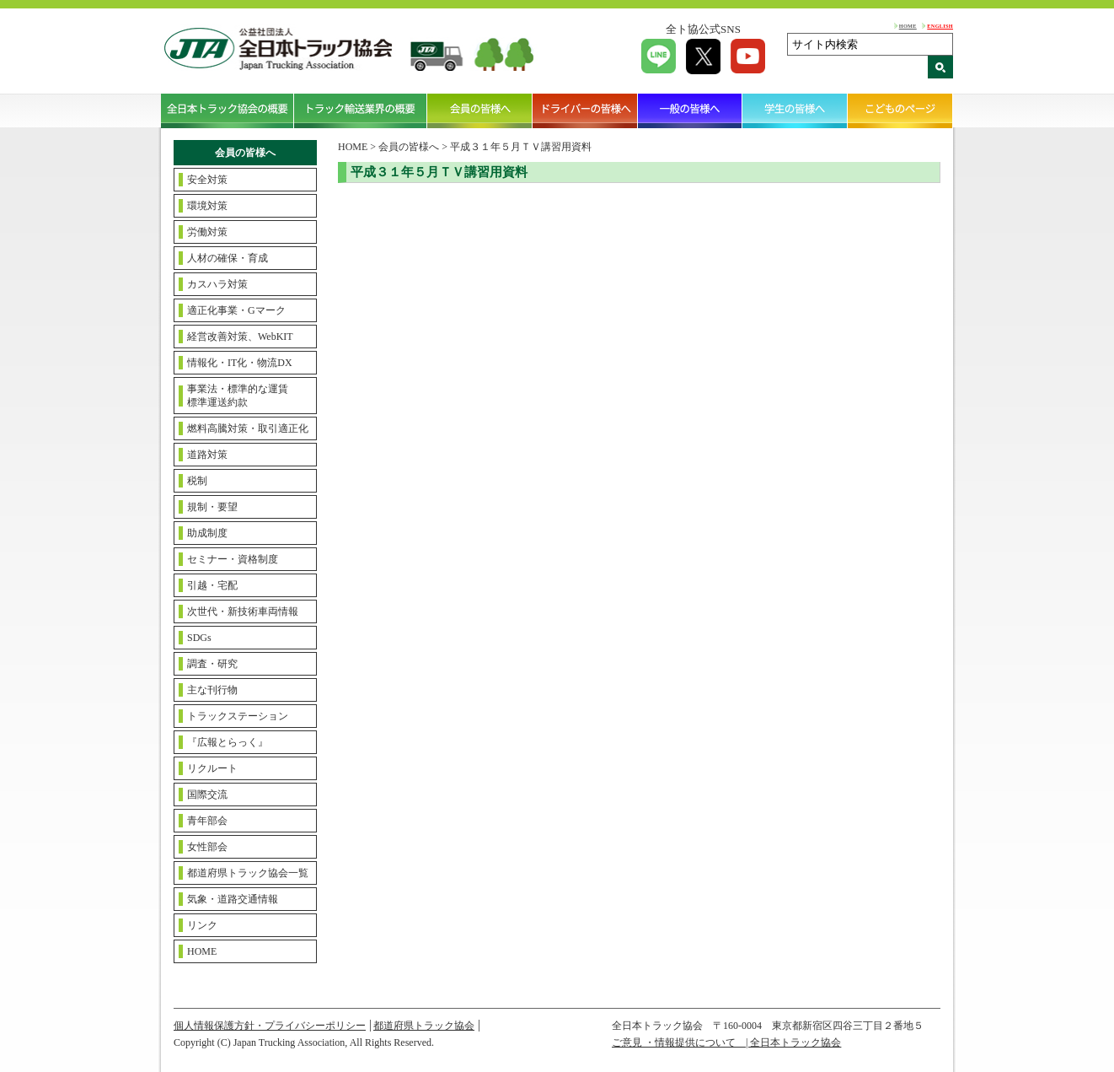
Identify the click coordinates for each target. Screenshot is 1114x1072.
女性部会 (207, 847)
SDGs (199, 638)
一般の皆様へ (690, 110)
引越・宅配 (212, 585)
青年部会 (207, 821)
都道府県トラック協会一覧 (247, 873)
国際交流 (207, 794)
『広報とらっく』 (227, 742)
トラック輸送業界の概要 (360, 110)
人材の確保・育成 (227, 258)
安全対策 (207, 180)
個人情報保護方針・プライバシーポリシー (270, 1026)
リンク (202, 925)
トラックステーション (237, 716)
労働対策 (207, 232)
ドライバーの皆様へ (585, 110)
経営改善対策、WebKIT (240, 336)
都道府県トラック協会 (423, 1026)
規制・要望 (212, 507)
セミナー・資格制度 (232, 559)
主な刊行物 (212, 690)
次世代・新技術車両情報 (242, 611)
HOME (908, 26)
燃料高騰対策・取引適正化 (247, 428)
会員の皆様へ (480, 110)
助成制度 (207, 533)
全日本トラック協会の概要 (227, 110)
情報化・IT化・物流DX (239, 363)
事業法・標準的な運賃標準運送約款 (237, 395)
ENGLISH (940, 26)
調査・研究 (212, 664)
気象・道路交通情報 (232, 899)
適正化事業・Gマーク (236, 310)
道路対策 (207, 455)
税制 (197, 481)
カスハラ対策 (217, 284)
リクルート (212, 768)
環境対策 (207, 206)
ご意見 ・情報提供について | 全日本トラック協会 (726, 1042)
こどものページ (900, 110)
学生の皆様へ (795, 110)
